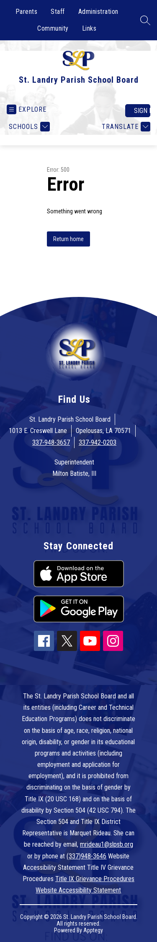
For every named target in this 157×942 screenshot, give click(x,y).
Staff (58, 12)
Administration (98, 12)
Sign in (142, 111)
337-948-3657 (51, 442)
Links (89, 28)
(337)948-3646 (86, 856)
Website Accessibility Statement (78, 890)
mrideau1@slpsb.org (106, 844)
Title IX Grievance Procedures (94, 879)
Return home (68, 239)
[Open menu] (26, 109)
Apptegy (93, 930)
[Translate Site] (125, 126)
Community (53, 28)
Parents (26, 12)
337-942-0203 (97, 442)
